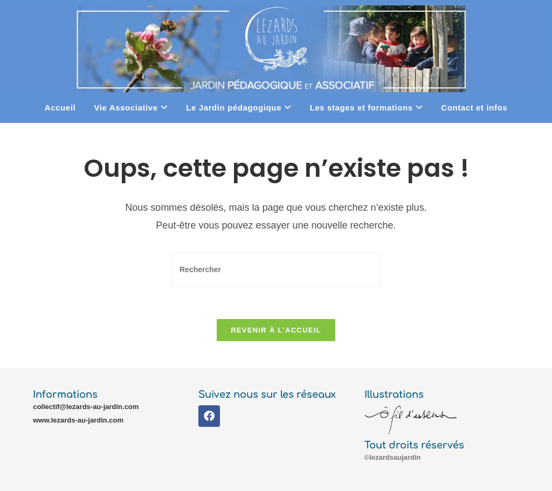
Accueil (60, 107)
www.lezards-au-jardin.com (78, 420)
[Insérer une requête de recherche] (276, 270)
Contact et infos (474, 107)
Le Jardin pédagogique (238, 107)
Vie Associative (131, 107)
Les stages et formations (366, 107)
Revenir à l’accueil (276, 330)
